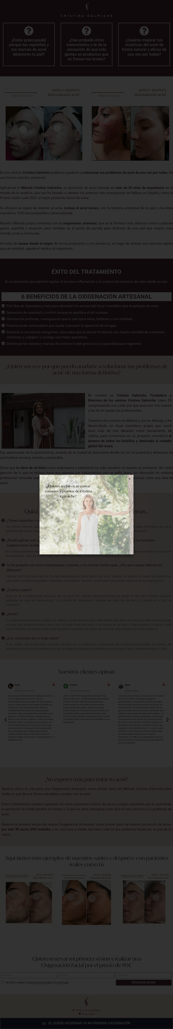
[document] (86, 514)
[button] (129, 479)
